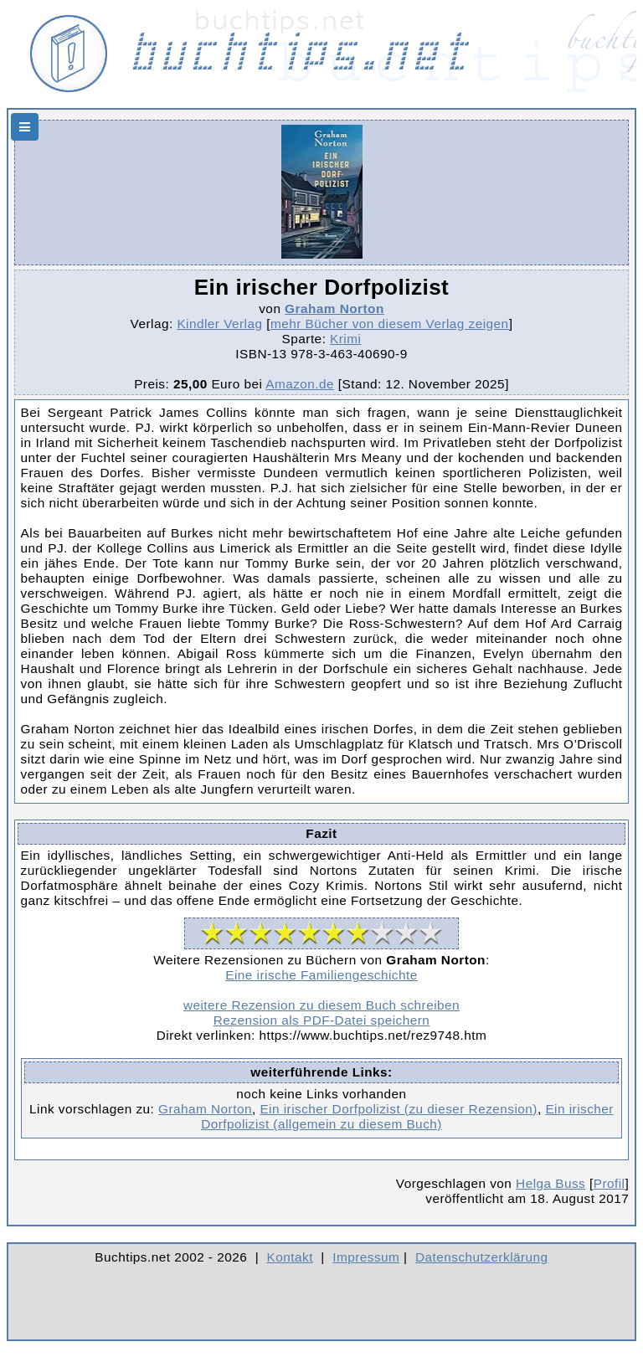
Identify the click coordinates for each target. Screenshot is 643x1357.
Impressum (365, 1257)
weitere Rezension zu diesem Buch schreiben (321, 1005)
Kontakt (290, 1257)
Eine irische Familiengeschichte (321, 975)
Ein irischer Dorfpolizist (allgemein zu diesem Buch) (407, 1116)
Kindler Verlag (219, 323)
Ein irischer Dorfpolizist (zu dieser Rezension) (399, 1109)
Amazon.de (299, 384)
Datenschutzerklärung (481, 1257)
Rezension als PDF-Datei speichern (321, 1020)
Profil (609, 1183)
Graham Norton (334, 308)
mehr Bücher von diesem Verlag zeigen (389, 323)
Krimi (345, 339)
